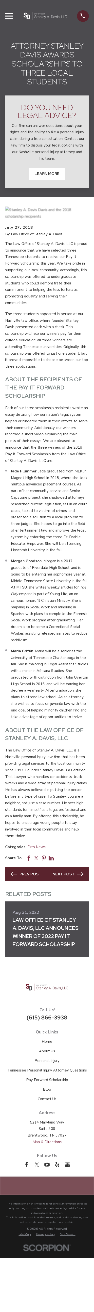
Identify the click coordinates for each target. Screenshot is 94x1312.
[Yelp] (57, 1164)
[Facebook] (26, 1164)
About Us (47, 1051)
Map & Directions (47, 1141)
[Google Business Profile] (67, 1164)
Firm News (36, 846)
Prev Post (26, 874)
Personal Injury (47, 1060)
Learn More (47, 173)
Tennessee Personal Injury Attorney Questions (47, 1070)
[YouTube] (47, 1164)
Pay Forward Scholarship (47, 1079)
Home (47, 1041)
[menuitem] (25, 1234)
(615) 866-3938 (47, 1017)
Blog (47, 1089)
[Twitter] (36, 1164)
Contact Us (47, 1099)
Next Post (68, 874)
